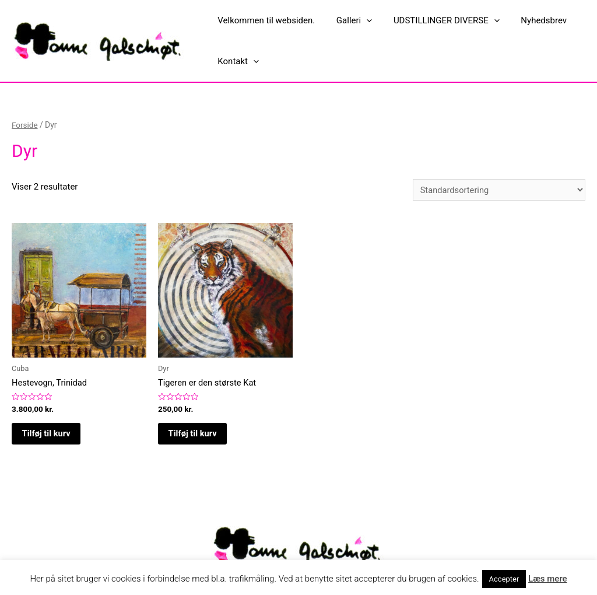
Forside (25, 125)
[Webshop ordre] (497, 190)
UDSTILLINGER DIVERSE (437, 20)
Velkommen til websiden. (264, 20)
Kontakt (236, 61)
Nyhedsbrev (530, 20)
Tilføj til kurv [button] (48, 434)
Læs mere (547, 578)
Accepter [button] (504, 579)
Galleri (348, 20)
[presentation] (360, 20)
